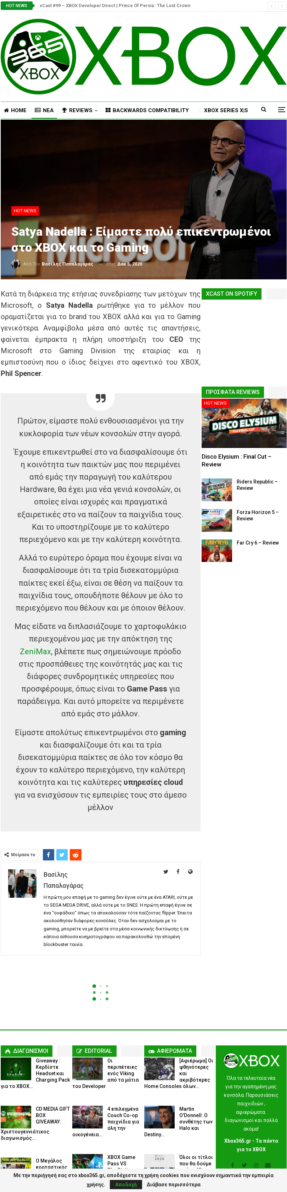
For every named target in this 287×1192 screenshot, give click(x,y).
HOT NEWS (25, 210)
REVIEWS (77, 110)
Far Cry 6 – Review (258, 543)
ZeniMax (35, 651)
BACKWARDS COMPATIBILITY (147, 110)
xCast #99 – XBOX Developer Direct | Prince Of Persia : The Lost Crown (115, 5)
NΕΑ (44, 110)
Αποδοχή (126, 1184)
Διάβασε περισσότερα (174, 1184)
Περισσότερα (215, 110)
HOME (15, 110)
